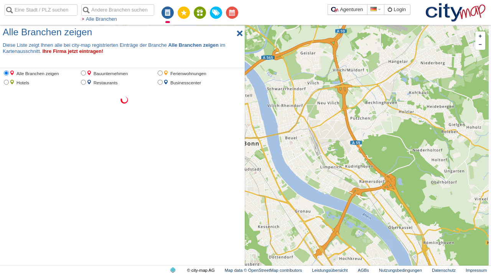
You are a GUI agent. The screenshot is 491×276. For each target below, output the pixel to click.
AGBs (363, 270)
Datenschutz (444, 270)
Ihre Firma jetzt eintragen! (72, 51)
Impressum (476, 270)
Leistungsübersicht (330, 270)
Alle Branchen (101, 19)
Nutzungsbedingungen (400, 270)
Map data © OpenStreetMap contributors (263, 270)
